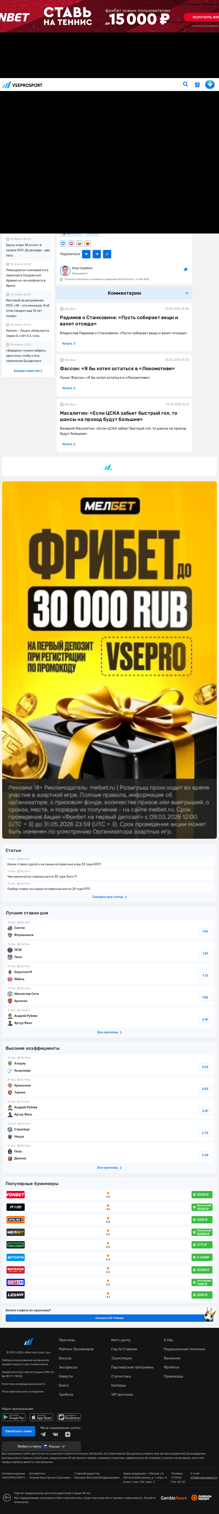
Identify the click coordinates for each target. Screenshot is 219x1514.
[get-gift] (197, 85)
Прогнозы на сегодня (99, 74)
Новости (54, 74)
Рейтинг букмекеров (146, 74)
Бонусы (171, 74)
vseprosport (22, 84)
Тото (123, 74)
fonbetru (109, 757)
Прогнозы (72, 74)
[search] (185, 84)
